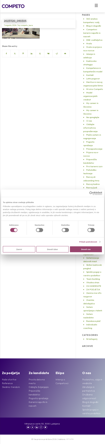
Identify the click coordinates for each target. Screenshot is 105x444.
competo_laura (27, 25)
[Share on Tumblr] (40, 53)
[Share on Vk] (48, 53)
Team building (93, 279)
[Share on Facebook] (6, 53)
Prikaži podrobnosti (88, 242)
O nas (89, 120)
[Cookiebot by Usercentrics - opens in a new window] (91, 193)
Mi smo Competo (94, 89)
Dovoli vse (86, 249)
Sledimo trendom (11, 387)
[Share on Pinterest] (23, 53)
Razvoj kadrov (93, 184)
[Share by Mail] (65, 53)
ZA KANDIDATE (93, 286)
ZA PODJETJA (93, 289)
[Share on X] (15, 53)
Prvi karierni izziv (94, 166)
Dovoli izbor (52, 249)
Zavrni (19, 249)
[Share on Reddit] (57, 53)
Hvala (89, 43)
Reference (7, 383)
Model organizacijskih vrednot (90, 96)
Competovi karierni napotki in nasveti (91, 33)
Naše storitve (9, 379)
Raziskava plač (93, 321)
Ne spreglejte (92, 117)
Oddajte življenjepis (39, 387)
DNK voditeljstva (94, 40)
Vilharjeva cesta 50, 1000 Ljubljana (42, 423)
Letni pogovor (93, 78)
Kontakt (90, 75)
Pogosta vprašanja (38, 398)
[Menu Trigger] (96, 5)
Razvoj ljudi (91, 187)
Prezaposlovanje (94, 148)
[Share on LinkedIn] (31, 53)
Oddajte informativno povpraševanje (90, 128)
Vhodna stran (92, 282)
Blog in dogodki (93, 25)
